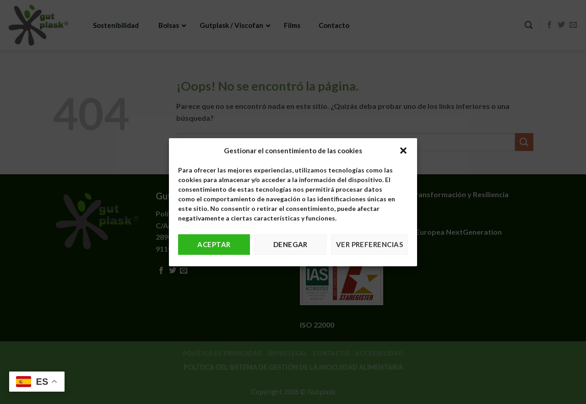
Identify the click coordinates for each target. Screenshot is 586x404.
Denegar (290, 244)
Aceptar (213, 244)
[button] (403, 150)
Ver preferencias (369, 244)
